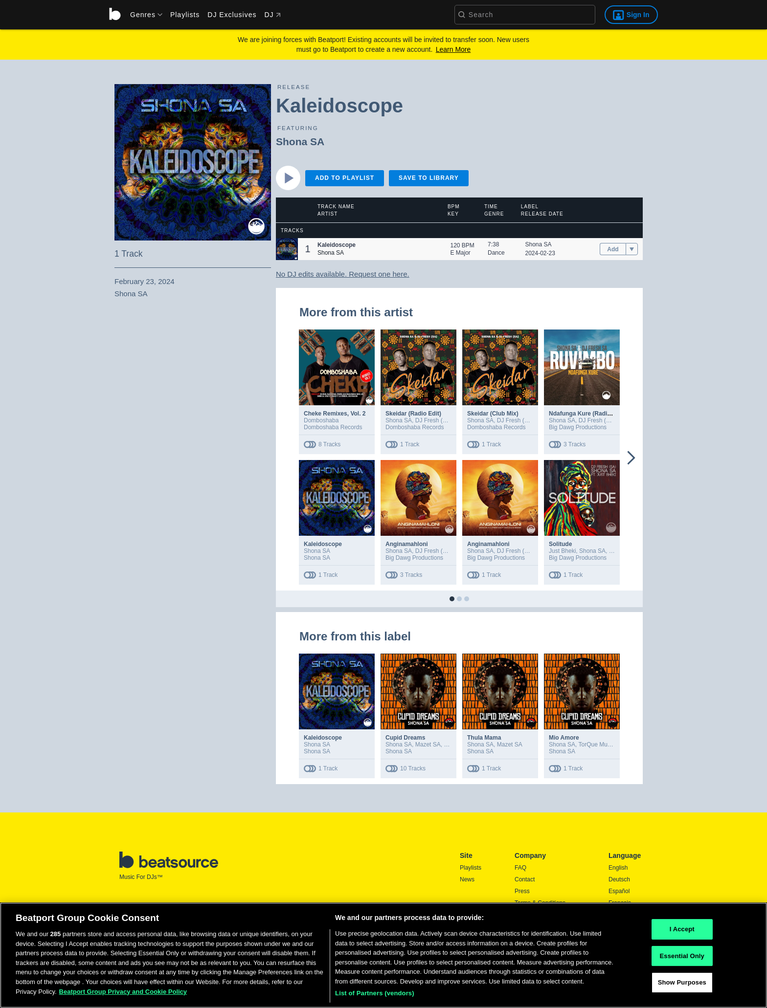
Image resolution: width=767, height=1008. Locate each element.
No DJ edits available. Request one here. (342, 274)
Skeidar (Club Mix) (493, 413)
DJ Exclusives (231, 15)
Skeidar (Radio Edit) (413, 413)
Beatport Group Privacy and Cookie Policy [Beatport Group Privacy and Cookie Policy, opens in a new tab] (123, 995)
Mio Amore (564, 737)
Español (619, 891)
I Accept (682, 932)
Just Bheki (562, 551)
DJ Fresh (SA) (433, 420)
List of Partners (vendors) (374, 997)
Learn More (453, 49)
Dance (496, 252)
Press (522, 891)
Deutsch (619, 879)
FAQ (520, 867)
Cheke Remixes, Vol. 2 (335, 413)
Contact (525, 879)
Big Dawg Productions (578, 427)
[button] (287, 249)
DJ (272, 15)
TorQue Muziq (597, 744)
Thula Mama (484, 737)
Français (620, 902)
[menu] (143, 15)
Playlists (185, 15)
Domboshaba (321, 420)
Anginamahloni (406, 544)
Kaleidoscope (323, 544)
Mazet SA (428, 744)
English (618, 867)
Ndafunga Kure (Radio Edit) (587, 413)
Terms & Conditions (540, 902)
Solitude (560, 544)
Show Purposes (682, 986)
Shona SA (300, 141)
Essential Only (682, 959)
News (467, 879)
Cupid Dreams (405, 737)
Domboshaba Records (333, 427)
